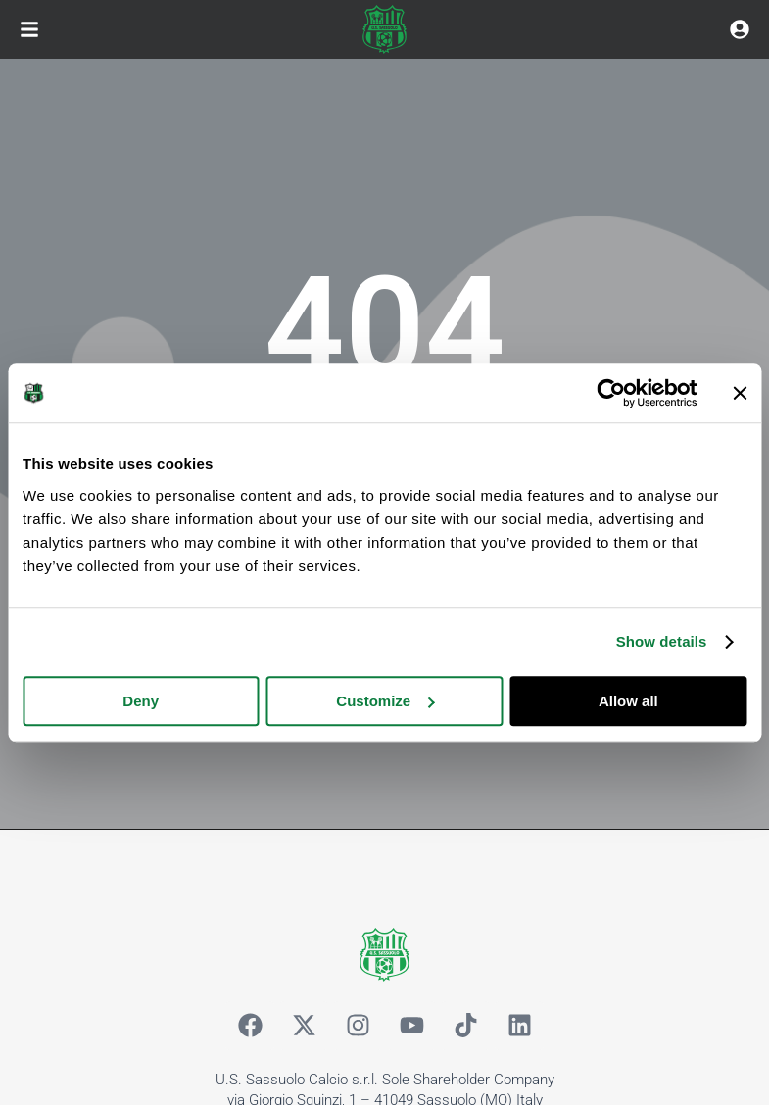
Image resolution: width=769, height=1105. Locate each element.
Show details (661, 641)
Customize (385, 701)
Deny (140, 701)
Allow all (628, 701)
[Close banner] (739, 393)
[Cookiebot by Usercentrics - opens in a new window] (611, 393)
